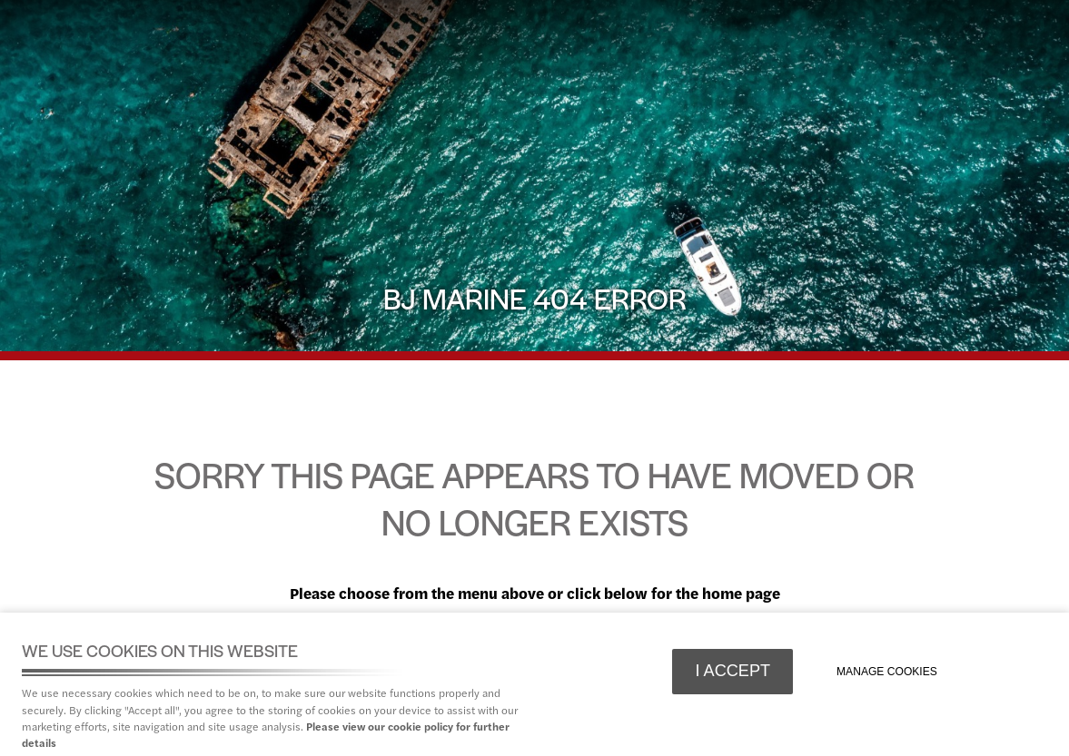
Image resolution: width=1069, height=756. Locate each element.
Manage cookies (886, 671)
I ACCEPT (732, 671)
